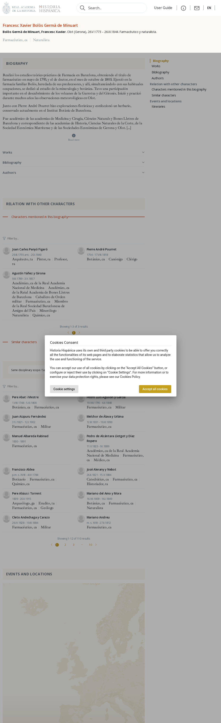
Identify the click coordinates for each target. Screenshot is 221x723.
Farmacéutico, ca (15, 40)
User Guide (163, 7)
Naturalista (41, 40)
